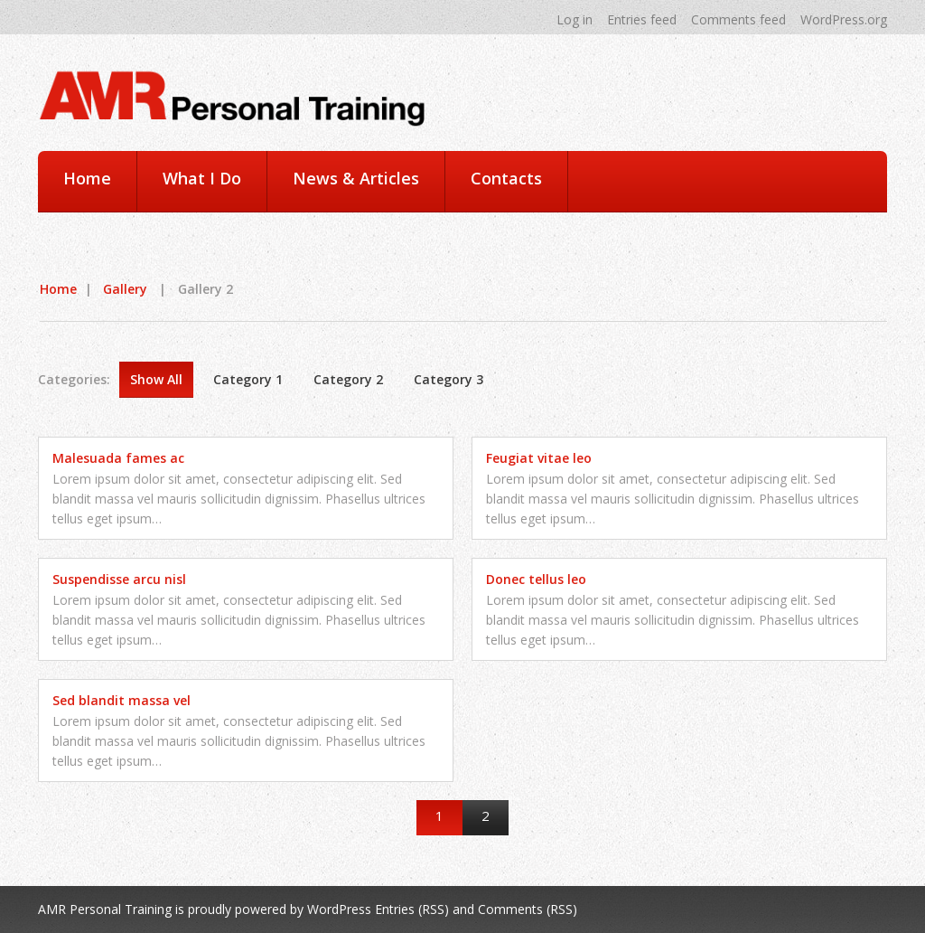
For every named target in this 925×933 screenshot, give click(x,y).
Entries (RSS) (412, 909)
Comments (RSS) (527, 909)
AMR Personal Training (105, 909)
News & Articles (356, 178)
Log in (574, 19)
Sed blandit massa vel (121, 700)
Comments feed (738, 19)
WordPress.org (843, 19)
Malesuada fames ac (118, 457)
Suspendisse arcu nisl (119, 579)
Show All (156, 379)
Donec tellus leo (536, 579)
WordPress (339, 909)
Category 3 (448, 379)
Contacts (506, 178)
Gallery (125, 288)
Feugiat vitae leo (539, 457)
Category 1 (248, 379)
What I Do (202, 178)
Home (87, 178)
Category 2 (348, 379)
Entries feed (642, 19)
